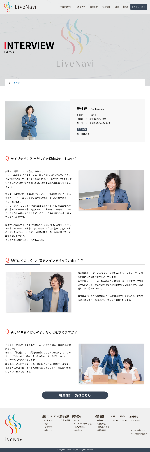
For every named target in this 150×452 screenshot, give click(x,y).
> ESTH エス (79, 420)
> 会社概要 (48, 420)
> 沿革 (46, 423)
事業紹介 (94, 6)
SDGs (125, 6)
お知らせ (134, 416)
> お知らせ (135, 420)
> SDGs (124, 420)
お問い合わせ (138, 6)
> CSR (115, 420)
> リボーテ (78, 430)
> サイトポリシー (138, 430)
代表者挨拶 (81, 6)
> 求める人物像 (103, 427)
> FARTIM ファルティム (83, 423)
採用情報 (106, 6)
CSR (117, 6)
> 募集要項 (101, 430)
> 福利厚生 (101, 423)
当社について (65, 6)
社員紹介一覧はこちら (75, 395)
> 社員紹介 (101, 420)
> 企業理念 (48, 427)
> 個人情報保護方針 (139, 433)
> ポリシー (48, 430)
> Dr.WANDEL (79, 427)
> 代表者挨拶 (64, 420)
